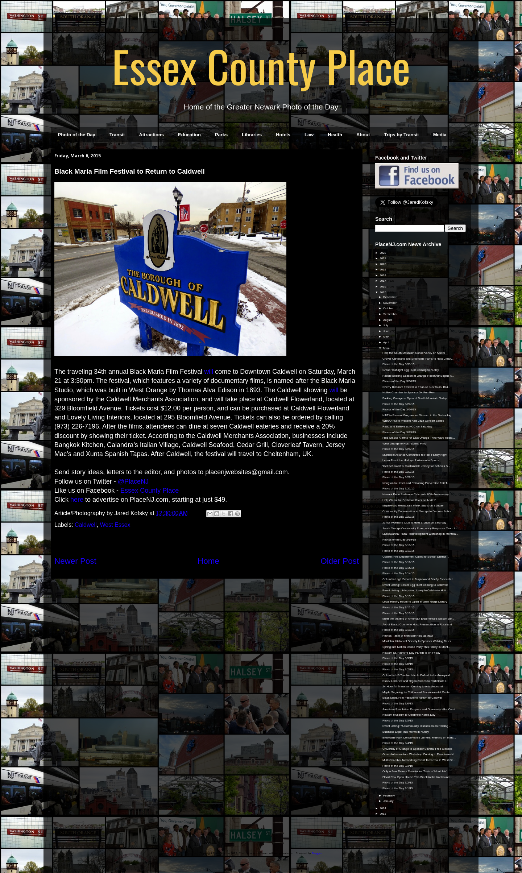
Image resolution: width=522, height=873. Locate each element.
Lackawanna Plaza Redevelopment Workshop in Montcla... (420, 533)
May (386, 336)
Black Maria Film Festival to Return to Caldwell (412, 697)
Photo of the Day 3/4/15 (397, 743)
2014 (383, 808)
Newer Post (75, 561)
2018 (383, 275)
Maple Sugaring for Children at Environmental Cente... (417, 692)
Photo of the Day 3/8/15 (397, 664)
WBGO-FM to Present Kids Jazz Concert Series (413, 420)
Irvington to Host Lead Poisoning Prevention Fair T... (416, 483)
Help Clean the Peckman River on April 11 (409, 500)
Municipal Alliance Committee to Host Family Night (414, 454)
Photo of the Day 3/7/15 (397, 669)
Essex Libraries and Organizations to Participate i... (415, 681)
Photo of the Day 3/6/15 (397, 703)
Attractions (151, 134)
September (390, 314)
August (388, 320)
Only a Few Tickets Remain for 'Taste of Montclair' (414, 771)
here (76, 499)
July (386, 325)
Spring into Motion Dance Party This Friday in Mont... (416, 647)
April (386, 342)
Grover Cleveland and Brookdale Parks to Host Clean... (417, 358)
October (388, 308)
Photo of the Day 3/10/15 (398, 630)
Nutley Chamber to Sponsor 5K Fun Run (408, 392)
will (208, 371)
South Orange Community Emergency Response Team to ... (421, 528)
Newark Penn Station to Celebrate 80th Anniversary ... (417, 494)
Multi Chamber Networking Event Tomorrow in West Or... (418, 760)
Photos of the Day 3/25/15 (399, 432)
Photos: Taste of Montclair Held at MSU (407, 635)
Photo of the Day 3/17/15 (398, 551)
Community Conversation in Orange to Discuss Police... (418, 511)
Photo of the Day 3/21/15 (398, 488)
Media (440, 134)
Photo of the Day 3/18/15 (398, 545)
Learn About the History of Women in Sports (410, 460)
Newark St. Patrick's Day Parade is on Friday (411, 652)
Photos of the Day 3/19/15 (399, 539)
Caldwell (85, 525)
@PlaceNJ (133, 481)
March (387, 348)
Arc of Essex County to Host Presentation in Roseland (417, 624)
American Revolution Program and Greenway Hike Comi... (419, 709)
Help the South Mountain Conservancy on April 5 (413, 353)
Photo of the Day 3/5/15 (397, 720)
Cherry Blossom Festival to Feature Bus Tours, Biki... (416, 387)
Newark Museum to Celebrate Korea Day (408, 714)
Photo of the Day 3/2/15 (397, 782)
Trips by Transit (401, 134)
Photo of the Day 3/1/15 (397, 788)
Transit (117, 134)
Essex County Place (261, 65)
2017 (383, 280)
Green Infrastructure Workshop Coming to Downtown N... (419, 754)
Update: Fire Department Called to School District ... (415, 556)
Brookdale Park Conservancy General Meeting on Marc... (419, 737)
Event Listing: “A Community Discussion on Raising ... (416, 726)
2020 (383, 264)
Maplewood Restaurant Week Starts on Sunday (412, 505)
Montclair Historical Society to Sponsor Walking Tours (416, 641)
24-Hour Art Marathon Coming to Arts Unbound (412, 686)
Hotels (283, 134)
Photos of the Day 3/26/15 (399, 409)
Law (309, 134)
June (386, 331)
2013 (383, 813)
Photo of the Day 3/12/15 (398, 607)
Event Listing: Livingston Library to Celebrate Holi (414, 590)
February (389, 795)
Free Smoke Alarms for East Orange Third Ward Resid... (418, 437)
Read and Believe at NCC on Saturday (407, 426)
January (388, 801)
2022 (383, 253)
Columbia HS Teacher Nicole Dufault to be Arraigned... (417, 675)
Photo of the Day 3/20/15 (398, 516)
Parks (221, 134)
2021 (383, 258)
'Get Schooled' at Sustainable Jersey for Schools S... (416, 466)
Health (335, 134)
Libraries (252, 134)
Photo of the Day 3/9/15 (397, 658)
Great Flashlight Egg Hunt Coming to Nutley (410, 370)
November (390, 303)
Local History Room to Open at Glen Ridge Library (414, 601)
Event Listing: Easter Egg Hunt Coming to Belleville (415, 585)
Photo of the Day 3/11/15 (398, 613)
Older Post (339, 561)
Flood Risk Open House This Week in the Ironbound (416, 777)
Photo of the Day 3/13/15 (398, 596)
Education (189, 134)
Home (208, 561)
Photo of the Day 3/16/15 (398, 562)
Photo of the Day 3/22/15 (398, 477)
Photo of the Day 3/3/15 (397, 766)
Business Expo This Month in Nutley (405, 731)
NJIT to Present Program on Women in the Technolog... (417, 415)
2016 (383, 286)
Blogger (317, 853)
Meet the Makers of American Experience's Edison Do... (418, 618)
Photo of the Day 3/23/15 (398, 471)
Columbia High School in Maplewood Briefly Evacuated (417, 579)
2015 (383, 292)
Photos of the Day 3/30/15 (399, 381)
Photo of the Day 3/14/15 (398, 573)
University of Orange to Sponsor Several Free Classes (417, 748)
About (363, 134)
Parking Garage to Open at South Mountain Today (414, 398)
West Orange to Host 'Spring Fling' (404, 443)
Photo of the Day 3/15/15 (398, 568)
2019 (383, 269)
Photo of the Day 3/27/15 (398, 404)
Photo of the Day (76, 134)
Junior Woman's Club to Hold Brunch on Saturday (414, 522)
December (390, 297)
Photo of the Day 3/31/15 (398, 364)
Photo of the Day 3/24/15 (398, 449)
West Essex (115, 525)
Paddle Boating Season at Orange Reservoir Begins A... (418, 375)
